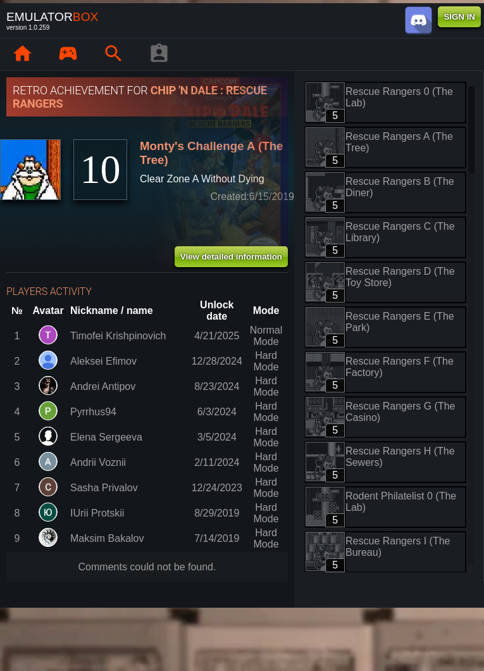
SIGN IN (459, 17)
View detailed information (231, 256)
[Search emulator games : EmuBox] (113, 54)
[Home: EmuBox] (22, 54)
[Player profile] (159, 54)
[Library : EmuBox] (68, 54)
